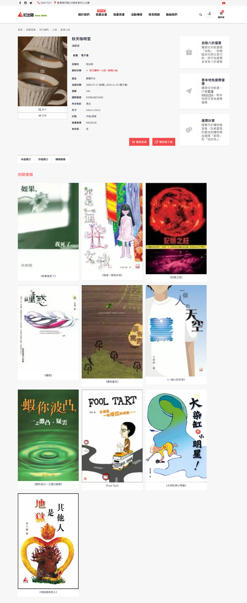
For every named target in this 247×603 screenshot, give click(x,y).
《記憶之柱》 (176, 277)
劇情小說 (65, 29)
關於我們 (84, 14)
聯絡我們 (171, 14)
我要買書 (119, 14)
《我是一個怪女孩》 (112, 275)
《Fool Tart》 (112, 485)
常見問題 (154, 14)
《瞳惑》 (48, 375)
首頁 (20, 29)
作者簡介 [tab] (43, 159)
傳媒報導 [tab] (60, 159)
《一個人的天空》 (176, 379)
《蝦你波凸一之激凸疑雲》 (48, 484)
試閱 (42, 116)
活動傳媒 (136, 14)
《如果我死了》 (48, 276)
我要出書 (101, 13)
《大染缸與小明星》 (176, 485)
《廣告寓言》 (112, 381)
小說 (54, 29)
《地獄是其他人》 (48, 592)
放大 (42, 110)
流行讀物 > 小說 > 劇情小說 (103, 70)
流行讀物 (44, 29)
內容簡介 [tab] (26, 159)
